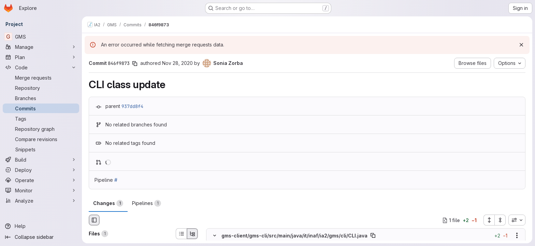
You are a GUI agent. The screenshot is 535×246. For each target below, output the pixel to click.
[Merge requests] (41, 77)
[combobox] (516, 220)
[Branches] (41, 98)
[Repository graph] (41, 129)
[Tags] (41, 118)
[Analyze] (41, 200)
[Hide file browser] (94, 220)
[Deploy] (41, 170)
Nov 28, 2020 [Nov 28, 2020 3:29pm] (177, 63)
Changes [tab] (108, 203)
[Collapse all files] (500, 220)
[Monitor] (41, 190)
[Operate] (41, 180)
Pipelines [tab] (146, 203)
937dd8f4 (132, 106)
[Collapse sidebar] (41, 237)
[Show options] (517, 236)
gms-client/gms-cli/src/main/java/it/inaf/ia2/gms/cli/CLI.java (294, 235)
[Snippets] (41, 149)
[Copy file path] (373, 236)
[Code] (41, 67)
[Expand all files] (488, 220)
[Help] (41, 226)
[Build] (41, 159)
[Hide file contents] (215, 236)
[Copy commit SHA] (135, 63)
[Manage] (41, 47)
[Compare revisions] (41, 139)
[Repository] (41, 88)
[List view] (181, 233)
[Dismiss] (521, 45)
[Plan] (41, 57)
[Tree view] (192, 233)
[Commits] (41, 108)
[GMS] (41, 36)
